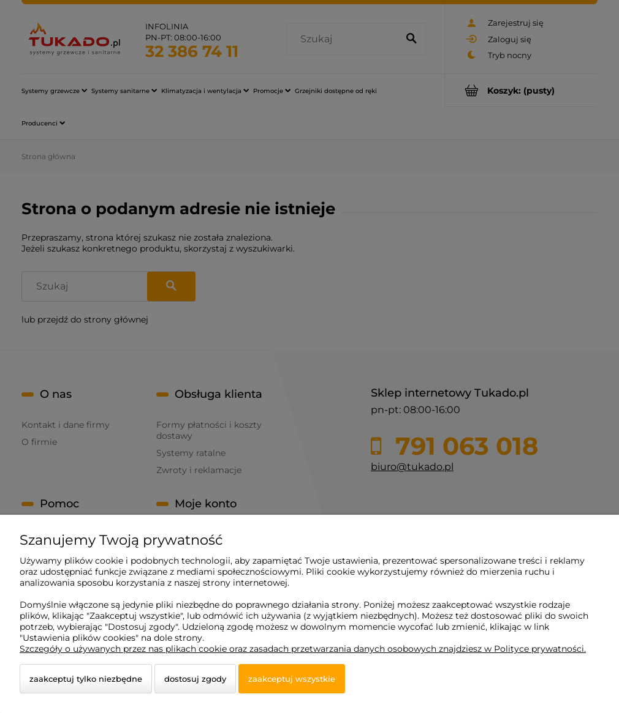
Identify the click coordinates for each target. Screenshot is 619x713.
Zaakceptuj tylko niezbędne (85, 679)
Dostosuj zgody (195, 679)
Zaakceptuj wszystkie (291, 679)
